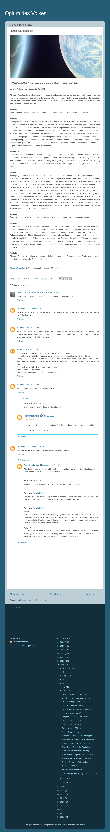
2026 (62, 642)
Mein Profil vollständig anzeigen (23, 646)
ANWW (57, 226)
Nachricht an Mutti (70, 766)
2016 (62, 798)
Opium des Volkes (25, 13)
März (64, 778)
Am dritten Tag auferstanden (74, 694)
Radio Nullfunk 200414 (72, 724)
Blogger (81, 825)
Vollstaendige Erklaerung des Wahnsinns (79, 773)
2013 (62, 809)
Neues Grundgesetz (70, 732)
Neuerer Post (18, 594)
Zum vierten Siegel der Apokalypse (77, 747)
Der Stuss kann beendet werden (76, 698)
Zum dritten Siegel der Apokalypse (77, 751)
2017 (62, 794)
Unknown (21, 309)
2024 (62, 650)
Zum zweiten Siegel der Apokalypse (77, 755)
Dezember (67, 668)
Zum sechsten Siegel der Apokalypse (78, 739)
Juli (64, 679)
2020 (62, 665)
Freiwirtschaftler (31, 416)
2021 (62, 661)
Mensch (20, 328)
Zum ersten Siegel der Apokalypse (77, 758)
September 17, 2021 (35, 447)
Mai (64, 687)
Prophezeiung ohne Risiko (73, 702)
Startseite (56, 594)
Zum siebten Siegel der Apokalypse (77, 736)
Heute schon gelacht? (71, 713)
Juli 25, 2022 (38, 480)
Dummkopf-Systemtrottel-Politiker (76, 709)
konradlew (62, 825)
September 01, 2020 (35, 309)
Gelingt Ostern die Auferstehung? (76, 762)
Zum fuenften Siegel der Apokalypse (77, 743)
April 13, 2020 (54, 292)
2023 (62, 653)
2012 (62, 813)
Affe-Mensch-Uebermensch (74, 770)
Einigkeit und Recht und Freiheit (75, 717)
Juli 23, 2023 (38, 403)
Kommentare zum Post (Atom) (33, 600)
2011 (62, 817)
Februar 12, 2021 (32, 385)
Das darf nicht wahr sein (72, 705)
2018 (62, 790)
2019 (62, 787)
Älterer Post (93, 594)
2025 (62, 646)
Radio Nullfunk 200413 (72, 728)
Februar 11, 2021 (32, 328)
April (64, 691)
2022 (62, 657)
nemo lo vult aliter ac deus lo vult (32, 292)
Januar (65, 782)
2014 (62, 806)
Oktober (66, 672)
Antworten (21, 300)
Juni (64, 683)
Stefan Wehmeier (17, 268)
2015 (62, 802)
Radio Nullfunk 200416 (72, 721)
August (65, 676)
